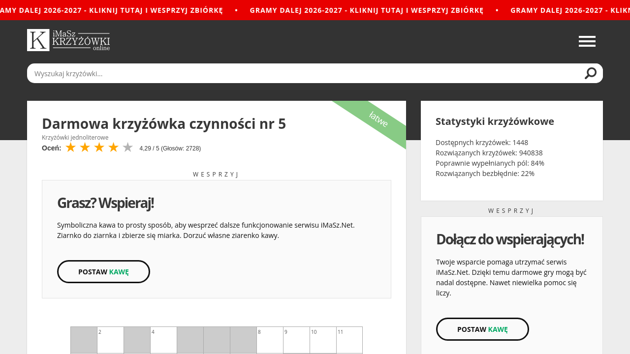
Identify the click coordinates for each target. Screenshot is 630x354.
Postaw (103, 271)
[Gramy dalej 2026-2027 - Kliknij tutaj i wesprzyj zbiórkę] (315, 10)
